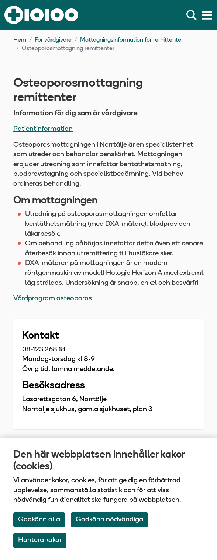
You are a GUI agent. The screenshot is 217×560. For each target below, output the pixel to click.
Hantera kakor (40, 540)
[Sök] (193, 15)
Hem (19, 40)
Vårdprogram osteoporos (52, 298)
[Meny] (207, 15)
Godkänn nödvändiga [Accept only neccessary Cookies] (109, 519)
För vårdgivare (53, 40)
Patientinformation (43, 129)
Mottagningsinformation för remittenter (131, 40)
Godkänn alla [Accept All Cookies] (39, 519)
